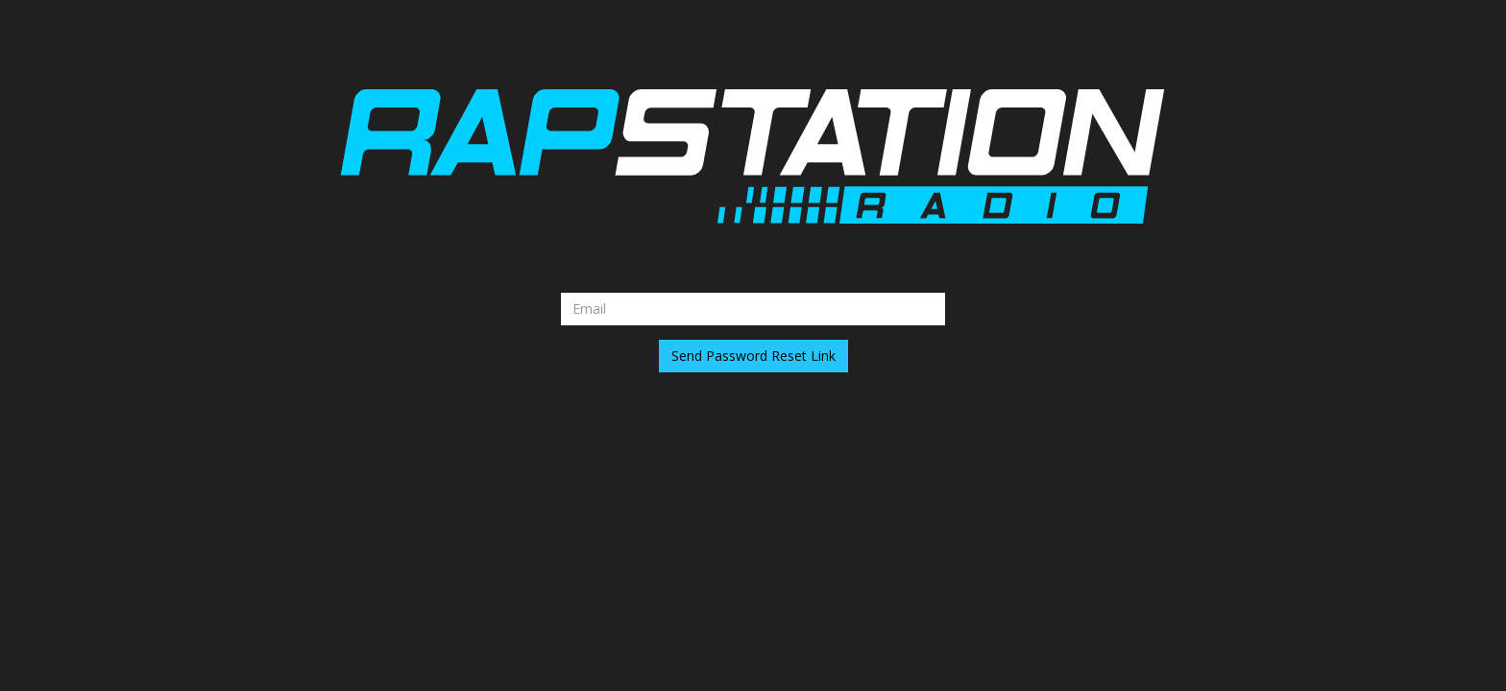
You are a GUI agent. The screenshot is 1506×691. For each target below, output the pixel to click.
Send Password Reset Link (753, 355)
